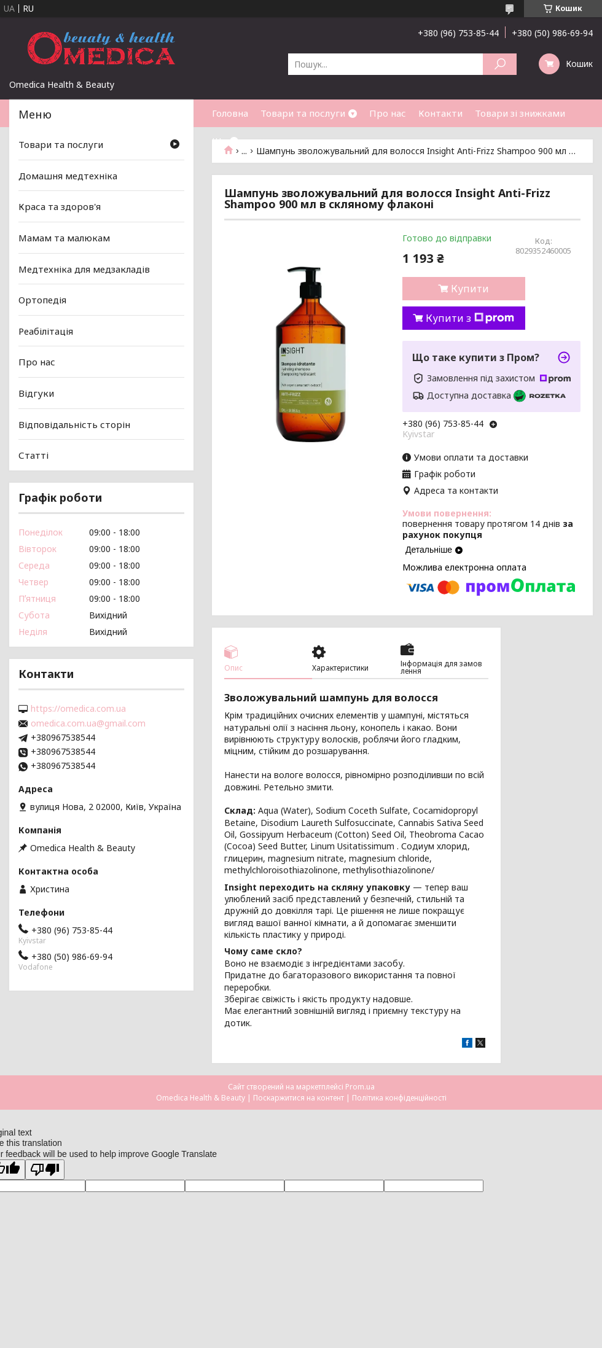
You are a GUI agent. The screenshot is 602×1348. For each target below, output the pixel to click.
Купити (470, 288)
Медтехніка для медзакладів (84, 268)
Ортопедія (42, 300)
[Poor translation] (44, 1169)
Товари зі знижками (520, 113)
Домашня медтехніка (67, 175)
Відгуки (36, 393)
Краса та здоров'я (59, 206)
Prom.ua (360, 1086)
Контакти (440, 113)
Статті (33, 455)
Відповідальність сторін (74, 424)
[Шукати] (500, 64)
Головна (230, 113)
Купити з (470, 318)
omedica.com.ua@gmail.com (88, 723)
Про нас (387, 113)
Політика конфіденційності (399, 1098)
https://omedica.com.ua (78, 708)
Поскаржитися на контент (298, 1098)
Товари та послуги (302, 113)
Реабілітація (45, 331)
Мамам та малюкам (64, 238)
